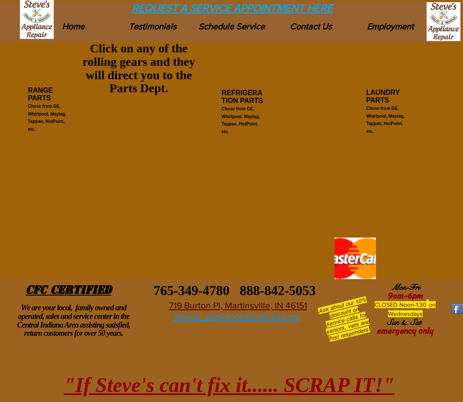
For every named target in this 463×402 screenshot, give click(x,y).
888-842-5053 (278, 290)
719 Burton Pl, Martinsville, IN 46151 (238, 305)
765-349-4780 (190, 290)
